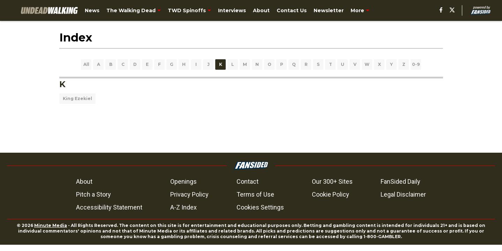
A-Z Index (183, 207)
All (86, 64)
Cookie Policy (330, 194)
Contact (248, 181)
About (84, 181)
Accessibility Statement (109, 207)
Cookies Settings (260, 207)
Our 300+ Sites (332, 181)
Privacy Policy (189, 194)
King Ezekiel (77, 98)
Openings (183, 181)
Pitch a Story (93, 194)
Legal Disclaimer (403, 194)
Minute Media (50, 225)
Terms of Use (255, 194)
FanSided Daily (400, 181)
